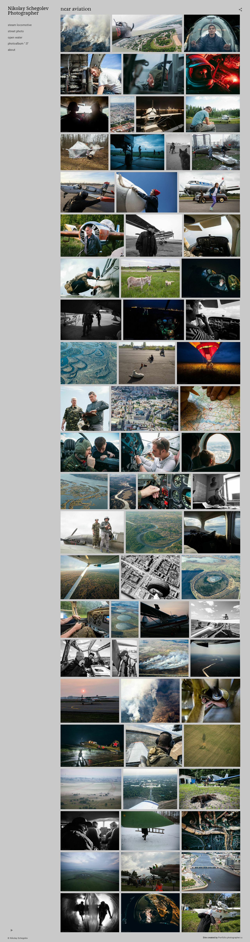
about (11, 50)
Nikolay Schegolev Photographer (28, 10)
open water (15, 37)
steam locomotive (20, 25)
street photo (16, 31)
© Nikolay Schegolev (18, 938)
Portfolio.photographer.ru (230, 937)
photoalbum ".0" (18, 43)
